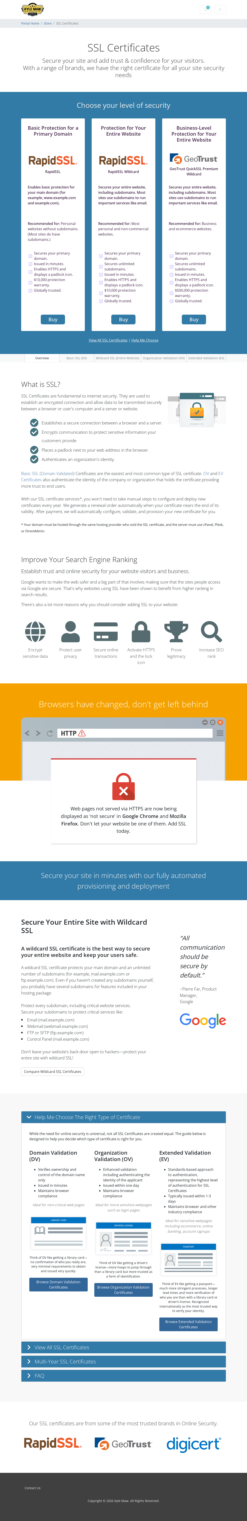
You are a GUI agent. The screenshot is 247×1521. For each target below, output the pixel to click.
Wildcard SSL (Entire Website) (117, 358)
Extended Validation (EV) (206, 358)
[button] (123, 1117)
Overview (42, 358)
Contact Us (33, 1488)
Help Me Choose (144, 340)
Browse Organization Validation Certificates (123, 1290)
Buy (53, 319)
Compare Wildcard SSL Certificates (52, 1071)
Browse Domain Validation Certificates (58, 1285)
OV (206, 473)
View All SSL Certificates (108, 340)
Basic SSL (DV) (77, 358)
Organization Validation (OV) (164, 358)
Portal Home (30, 23)
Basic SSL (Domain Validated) (47, 473)
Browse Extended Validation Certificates (188, 1324)
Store (48, 23)
